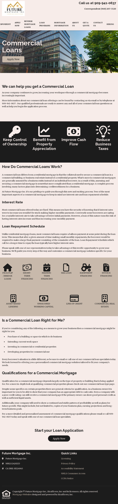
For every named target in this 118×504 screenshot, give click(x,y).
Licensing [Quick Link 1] (66, 458)
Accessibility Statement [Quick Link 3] (72, 468)
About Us (75, 24)
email (99, 414)
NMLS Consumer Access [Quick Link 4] (73, 473)
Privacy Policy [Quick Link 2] (68, 463)
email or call (65, 359)
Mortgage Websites (22, 494)
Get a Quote (86, 24)
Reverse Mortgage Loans (29, 24)
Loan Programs (44, 24)
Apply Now (17, 24)
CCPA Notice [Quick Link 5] (67, 478)
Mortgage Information (61, 24)
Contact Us (98, 24)
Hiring (110, 24)
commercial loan (96, 384)
